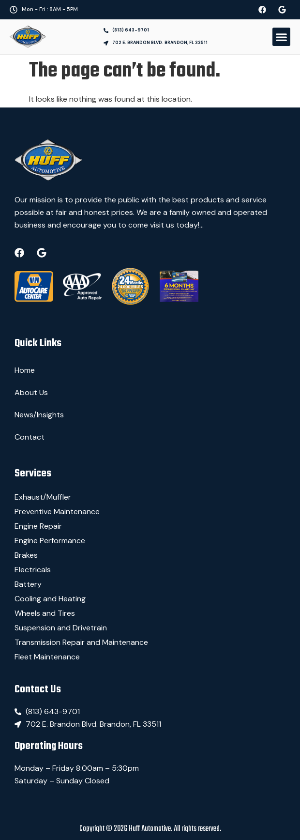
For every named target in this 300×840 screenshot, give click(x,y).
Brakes (26, 555)
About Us (31, 392)
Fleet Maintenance (47, 657)
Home (25, 370)
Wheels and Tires (45, 613)
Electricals (33, 570)
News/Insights (39, 415)
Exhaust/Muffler (43, 497)
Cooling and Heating (50, 599)
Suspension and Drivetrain (61, 628)
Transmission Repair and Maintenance (81, 642)
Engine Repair (38, 526)
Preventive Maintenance (57, 511)
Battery (28, 584)
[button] (281, 37)
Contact (30, 437)
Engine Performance (50, 540)
